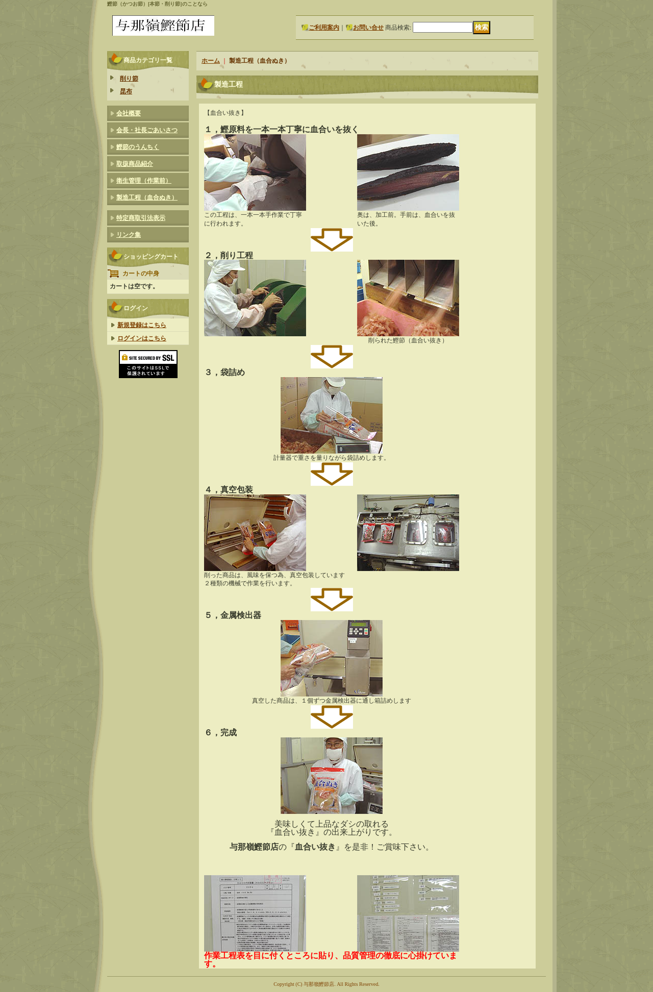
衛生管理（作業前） (143, 180)
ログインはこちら (141, 338)
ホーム (211, 60)
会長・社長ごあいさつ (147, 130)
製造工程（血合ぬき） (147, 197)
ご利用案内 (324, 27)
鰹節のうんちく (137, 147)
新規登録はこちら (141, 325)
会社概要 (128, 113)
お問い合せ (368, 27)
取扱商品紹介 (134, 163)
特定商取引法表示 (140, 217)
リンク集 (128, 234)
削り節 (129, 78)
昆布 (126, 91)
